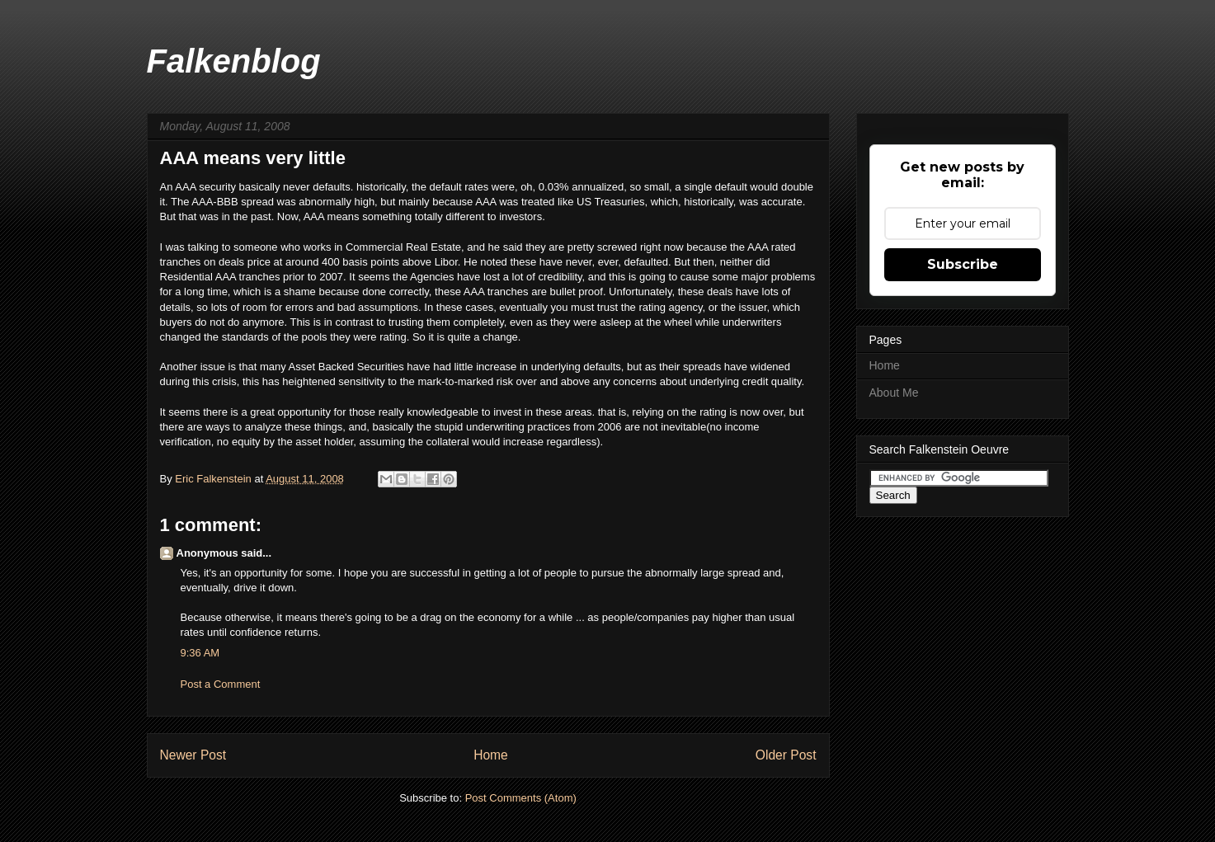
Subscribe (962, 264)
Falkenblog (234, 61)
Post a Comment (221, 684)
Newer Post (193, 755)
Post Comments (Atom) (521, 798)
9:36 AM (200, 653)
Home (490, 755)
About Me (894, 392)
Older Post (786, 755)
